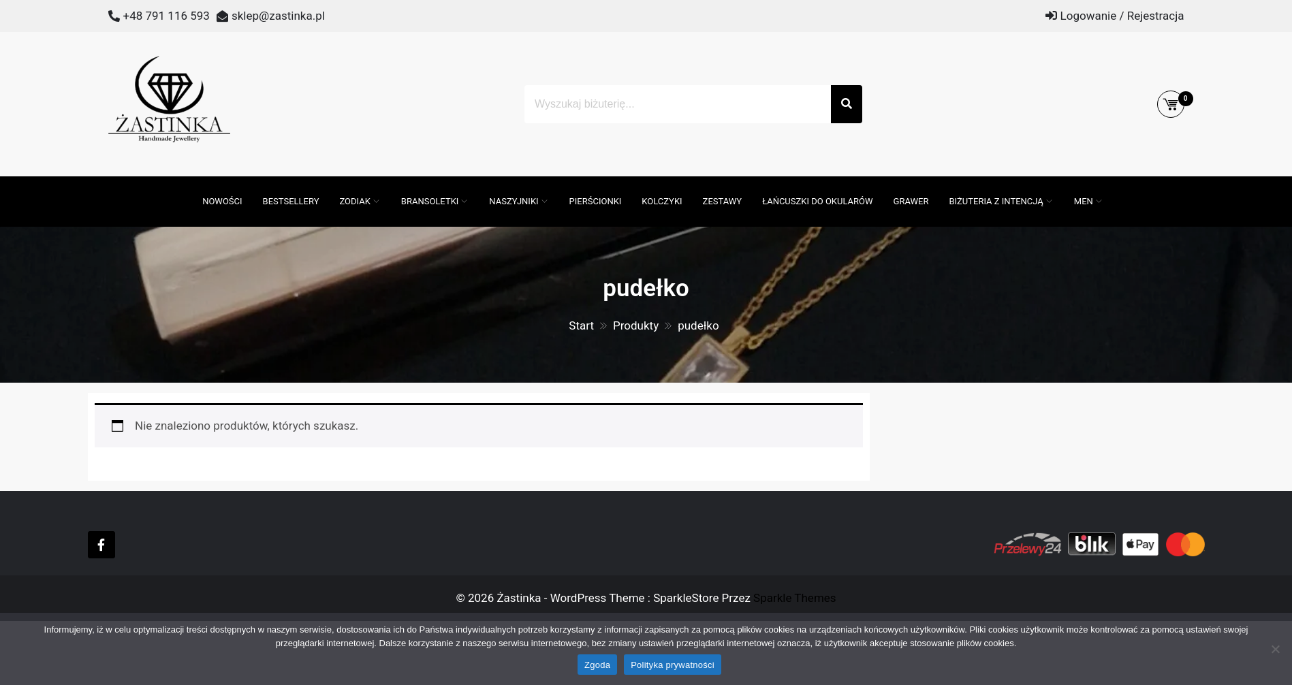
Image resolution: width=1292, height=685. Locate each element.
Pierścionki (595, 201)
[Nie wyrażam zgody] (1275, 649)
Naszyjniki (513, 201)
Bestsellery (291, 201)
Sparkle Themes (794, 598)
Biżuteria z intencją (996, 201)
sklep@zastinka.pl (278, 15)
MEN (1083, 201)
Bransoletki (430, 201)
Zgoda (597, 665)
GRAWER (911, 201)
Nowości (222, 201)
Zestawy (722, 201)
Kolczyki (662, 201)
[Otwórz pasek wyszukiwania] (185, 183)
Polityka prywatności (672, 665)
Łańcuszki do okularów (817, 201)
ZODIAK (354, 201)
